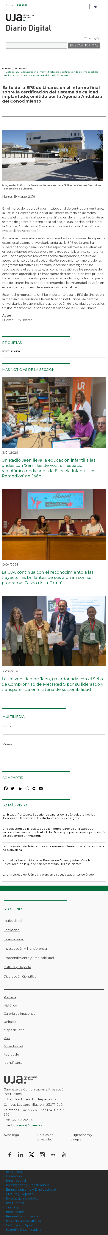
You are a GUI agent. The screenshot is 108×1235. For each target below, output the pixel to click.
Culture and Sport (20, 1225)
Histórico (10, 1005)
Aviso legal (12, 1135)
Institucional (21, 68)
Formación (12, 930)
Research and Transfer (23, 1216)
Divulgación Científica (20, 976)
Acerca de (11, 1054)
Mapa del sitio (14, 1030)
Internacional (14, 939)
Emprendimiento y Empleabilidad (29, 958)
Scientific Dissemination (23, 1229)
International (16, 1212)
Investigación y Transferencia (25, 948)
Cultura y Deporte (17, 967)
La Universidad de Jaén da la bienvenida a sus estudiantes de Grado (48, 874)
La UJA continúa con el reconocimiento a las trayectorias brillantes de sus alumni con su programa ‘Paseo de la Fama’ (48, 577)
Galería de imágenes (19, 1013)
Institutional (15, 1203)
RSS (7, 1038)
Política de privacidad (45, 1137)
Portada (6, 68)
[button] (52, 156)
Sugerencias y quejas (81, 1137)
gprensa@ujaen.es (27, 1125)
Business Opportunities (23, 1221)
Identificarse (13, 1062)
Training (12, 1207)
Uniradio (10, 1022)
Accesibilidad (13, 1046)
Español (22, 5)
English (10, 5)
